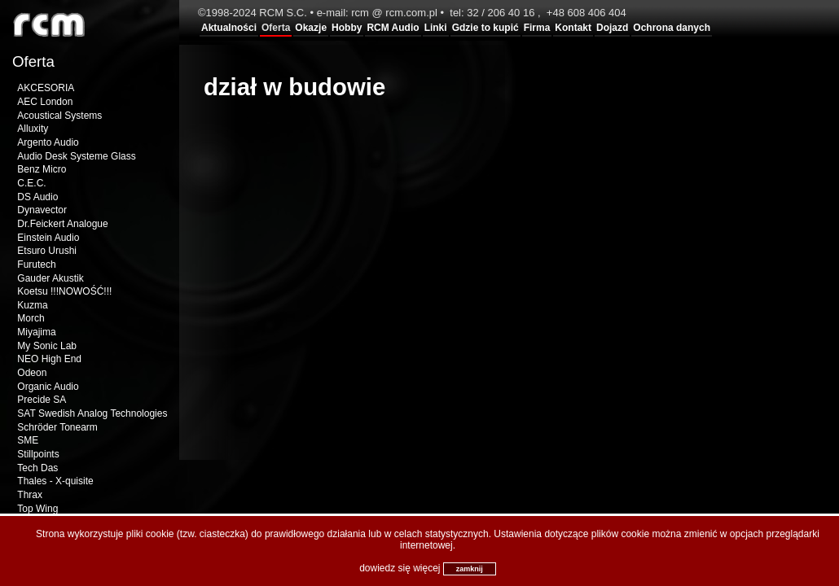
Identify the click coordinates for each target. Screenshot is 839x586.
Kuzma (32, 305)
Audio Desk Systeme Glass (76, 156)
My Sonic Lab (47, 346)
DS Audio (37, 197)
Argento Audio (47, 142)
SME (27, 440)
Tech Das (37, 468)
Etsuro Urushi (47, 250)
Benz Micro (41, 169)
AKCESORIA (45, 88)
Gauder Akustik (50, 278)
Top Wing (37, 508)
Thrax (29, 495)
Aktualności (229, 27)
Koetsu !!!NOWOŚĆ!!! (64, 291)
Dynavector (42, 210)
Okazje (311, 27)
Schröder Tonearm (57, 427)
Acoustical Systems (59, 115)
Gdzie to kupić (485, 27)
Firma (537, 27)
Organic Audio (47, 386)
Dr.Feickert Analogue (62, 224)
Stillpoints (38, 454)
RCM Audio (393, 27)
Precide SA (41, 399)
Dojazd (612, 27)
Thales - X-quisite (55, 481)
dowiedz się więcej (399, 568)
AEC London (44, 101)
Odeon (31, 372)
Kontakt (573, 27)
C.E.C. (31, 183)
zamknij (469, 569)
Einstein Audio (48, 237)
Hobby (347, 27)
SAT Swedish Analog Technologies (92, 413)
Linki (435, 27)
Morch (30, 318)
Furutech (36, 264)
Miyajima (36, 332)
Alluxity (32, 128)
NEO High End (49, 359)
